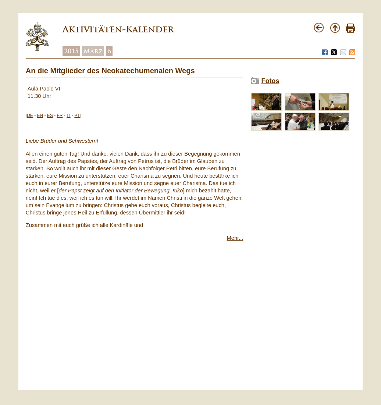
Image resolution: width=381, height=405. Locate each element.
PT (77, 115)
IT (68, 115)
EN (40, 115)
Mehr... (235, 238)
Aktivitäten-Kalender (118, 29)
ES (50, 115)
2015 (71, 51)
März (93, 51)
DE (30, 115)
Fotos (270, 81)
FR (60, 115)
